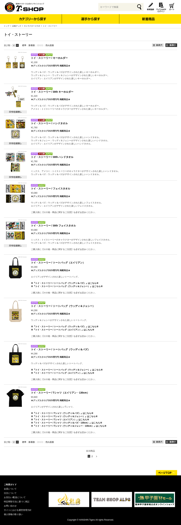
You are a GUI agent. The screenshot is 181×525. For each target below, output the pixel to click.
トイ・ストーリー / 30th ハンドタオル (52, 157)
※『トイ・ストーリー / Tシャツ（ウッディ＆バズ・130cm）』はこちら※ (66, 423)
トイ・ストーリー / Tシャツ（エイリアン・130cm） (60, 392)
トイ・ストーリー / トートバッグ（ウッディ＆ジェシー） (63, 306)
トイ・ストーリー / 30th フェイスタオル (53, 225)
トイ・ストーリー (50, 26)
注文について (10, 493)
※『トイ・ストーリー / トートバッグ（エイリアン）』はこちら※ (62, 330)
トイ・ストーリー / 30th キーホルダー (52, 91)
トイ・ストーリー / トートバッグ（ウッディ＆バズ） (60, 349)
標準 (24, 45)
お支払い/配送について (15, 497)
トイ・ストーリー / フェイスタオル (50, 188)
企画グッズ (16, 26)
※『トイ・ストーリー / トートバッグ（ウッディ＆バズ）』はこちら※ (64, 283)
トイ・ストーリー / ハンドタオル (49, 123)
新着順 (31, 45)
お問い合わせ (10, 506)
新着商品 (148, 16)
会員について (10, 489)
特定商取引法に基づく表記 (16, 501)
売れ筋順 (49, 45)
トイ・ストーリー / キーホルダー (49, 58)
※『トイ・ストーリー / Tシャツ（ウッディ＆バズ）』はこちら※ (62, 413)
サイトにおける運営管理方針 (17, 510)
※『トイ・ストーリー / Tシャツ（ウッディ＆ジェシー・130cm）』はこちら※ (68, 426)
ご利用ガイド (10, 484)
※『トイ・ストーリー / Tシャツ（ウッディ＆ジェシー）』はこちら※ (64, 416)
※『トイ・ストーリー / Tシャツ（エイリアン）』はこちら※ (60, 419)
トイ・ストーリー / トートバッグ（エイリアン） (58, 262)
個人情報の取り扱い (13, 514)
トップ (6, 26)
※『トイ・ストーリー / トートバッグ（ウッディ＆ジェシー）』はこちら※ (67, 286)
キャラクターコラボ (32, 26)
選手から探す (90, 19)
